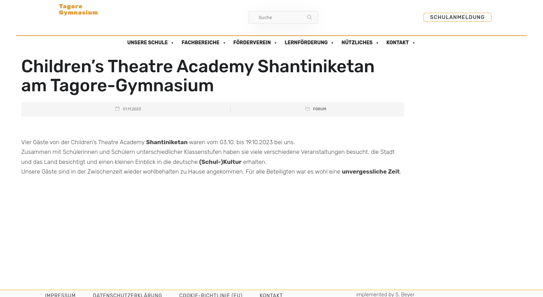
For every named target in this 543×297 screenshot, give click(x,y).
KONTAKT (401, 43)
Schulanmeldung (457, 17)
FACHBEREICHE (203, 43)
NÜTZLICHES (360, 43)
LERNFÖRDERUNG (310, 43)
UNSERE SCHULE (151, 43)
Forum (319, 109)
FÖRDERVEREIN (255, 43)
